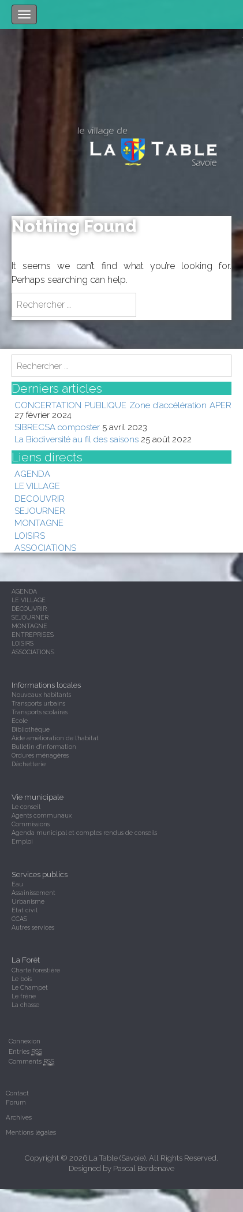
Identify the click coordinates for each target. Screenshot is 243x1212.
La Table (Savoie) (117, 1158)
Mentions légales (31, 1132)
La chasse (25, 1004)
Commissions (31, 824)
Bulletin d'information (44, 746)
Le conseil (26, 806)
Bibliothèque (31, 729)
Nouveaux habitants (41, 694)
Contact (17, 1093)
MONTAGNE (38, 523)
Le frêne (24, 996)
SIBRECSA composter (57, 427)
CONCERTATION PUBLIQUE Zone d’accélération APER (122, 405)
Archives (19, 1117)
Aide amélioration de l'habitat (55, 737)
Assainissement (33, 892)
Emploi (22, 841)
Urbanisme (28, 901)
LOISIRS (29, 535)
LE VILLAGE (37, 486)
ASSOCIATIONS (45, 548)
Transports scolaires (40, 711)
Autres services (33, 927)
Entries (25, 1051)
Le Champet (30, 987)
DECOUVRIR (39, 499)
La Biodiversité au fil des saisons (76, 439)
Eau (17, 884)
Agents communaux (42, 815)
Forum (16, 1102)
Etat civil (25, 910)
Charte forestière (36, 970)
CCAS (19, 918)
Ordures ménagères (40, 755)
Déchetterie (29, 763)
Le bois (22, 978)
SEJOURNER (39, 511)
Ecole (20, 720)
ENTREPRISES (33, 634)
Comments (31, 1061)
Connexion (24, 1041)
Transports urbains (38, 703)
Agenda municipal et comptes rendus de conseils (84, 832)
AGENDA (32, 474)
